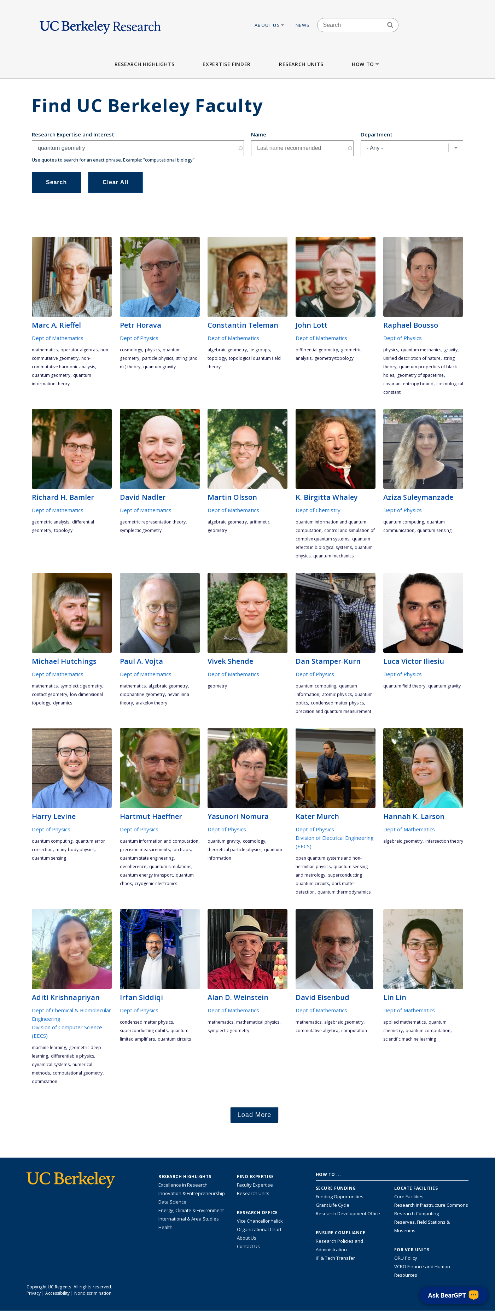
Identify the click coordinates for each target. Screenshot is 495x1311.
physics (152, 350)
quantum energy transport (146, 875)
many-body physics (75, 850)
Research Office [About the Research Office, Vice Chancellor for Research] (257, 1213)
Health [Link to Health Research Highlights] (165, 1227)
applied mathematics (404, 1022)
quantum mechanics (421, 350)
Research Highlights (144, 64)
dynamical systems (51, 1064)
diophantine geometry (142, 694)
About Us (270, 25)
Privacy (34, 1293)
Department (376, 134)
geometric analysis (50, 522)
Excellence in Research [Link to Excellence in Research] (183, 1185)
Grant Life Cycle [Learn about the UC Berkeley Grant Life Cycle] (332, 1205)
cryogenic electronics (156, 883)
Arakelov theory (151, 703)
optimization (44, 1081)
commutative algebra (317, 1031)
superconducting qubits (144, 1031)
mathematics (45, 350)
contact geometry (49, 694)
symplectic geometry (141, 530)
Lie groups (260, 350)
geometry (217, 686)
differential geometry (317, 350)
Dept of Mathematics (57, 337)
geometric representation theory (153, 522)
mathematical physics (257, 1022)
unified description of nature (412, 358)
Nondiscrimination (92, 1293)
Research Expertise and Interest (73, 134)
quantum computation (428, 1031)
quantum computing (403, 522)
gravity (451, 350)
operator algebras (79, 350)
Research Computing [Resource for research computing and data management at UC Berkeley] (416, 1213)
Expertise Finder (226, 64)
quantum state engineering (147, 858)
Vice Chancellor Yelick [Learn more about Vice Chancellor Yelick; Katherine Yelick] (260, 1221)
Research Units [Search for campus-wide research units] (253, 1193)
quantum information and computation (159, 841)
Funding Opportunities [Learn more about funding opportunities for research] (339, 1196)
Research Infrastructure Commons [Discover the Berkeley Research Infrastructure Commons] (431, 1205)
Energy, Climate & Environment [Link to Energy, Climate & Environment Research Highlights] (191, 1210)
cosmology (131, 350)
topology (217, 358)
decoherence (133, 867)
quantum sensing (434, 530)
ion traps (182, 850)
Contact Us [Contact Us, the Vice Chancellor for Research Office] (248, 1246)
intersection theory (444, 841)
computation (354, 1031)
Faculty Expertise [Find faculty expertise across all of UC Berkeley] (255, 1185)
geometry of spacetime (420, 375)
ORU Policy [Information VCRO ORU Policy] (405, 1258)
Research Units (301, 64)
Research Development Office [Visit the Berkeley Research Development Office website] (348, 1213)
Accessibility (57, 1293)
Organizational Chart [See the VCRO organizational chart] (259, 1229)
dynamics (62, 703)
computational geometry (78, 1073)
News (303, 25)
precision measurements (145, 850)
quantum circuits (174, 1039)
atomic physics (337, 694)
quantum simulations (170, 867)
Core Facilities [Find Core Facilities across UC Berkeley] (409, 1196)
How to (366, 64)
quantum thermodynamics (344, 892)
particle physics (157, 358)
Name (258, 134)
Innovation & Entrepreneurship (191, 1193)
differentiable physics (72, 1056)
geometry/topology (334, 358)
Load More (255, 1114)
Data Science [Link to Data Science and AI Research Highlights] (172, 1202)
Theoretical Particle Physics (234, 850)
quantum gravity (159, 367)
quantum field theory (404, 686)
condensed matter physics (337, 703)
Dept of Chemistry (318, 510)
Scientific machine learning (409, 1039)
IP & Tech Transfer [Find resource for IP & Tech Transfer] (335, 1258)
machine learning (49, 1047)
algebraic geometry (227, 350)
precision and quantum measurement (333, 711)
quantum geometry (51, 375)
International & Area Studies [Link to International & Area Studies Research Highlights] (188, 1219)
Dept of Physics (139, 337)
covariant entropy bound (408, 384)
